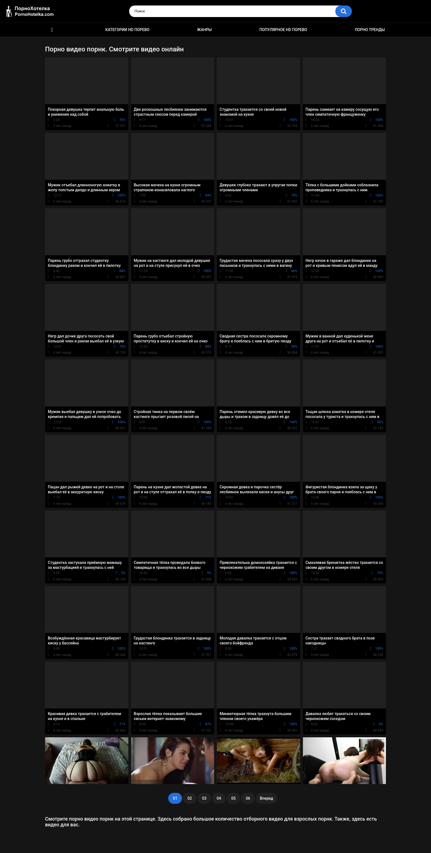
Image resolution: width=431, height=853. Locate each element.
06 (248, 798)
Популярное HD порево (283, 29)
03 (204, 798)
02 (189, 798)
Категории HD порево (127, 29)
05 (233, 798)
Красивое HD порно (52, 30)
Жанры (204, 29)
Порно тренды (370, 29)
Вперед (266, 798)
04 (219, 798)
